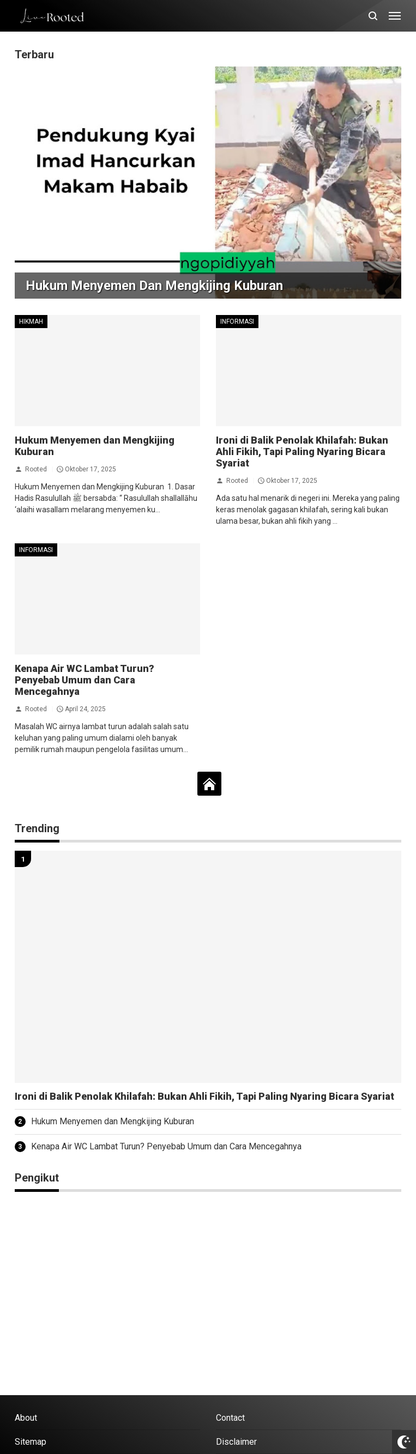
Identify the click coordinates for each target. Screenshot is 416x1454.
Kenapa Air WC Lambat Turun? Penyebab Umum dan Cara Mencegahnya (84, 680)
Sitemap (30, 1442)
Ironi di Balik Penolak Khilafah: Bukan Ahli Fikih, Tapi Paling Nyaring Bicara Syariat (302, 451)
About (26, 1418)
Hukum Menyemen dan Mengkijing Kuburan (154, 285)
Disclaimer (236, 1442)
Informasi (237, 321)
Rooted (36, 469)
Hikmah (31, 321)
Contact (230, 1418)
